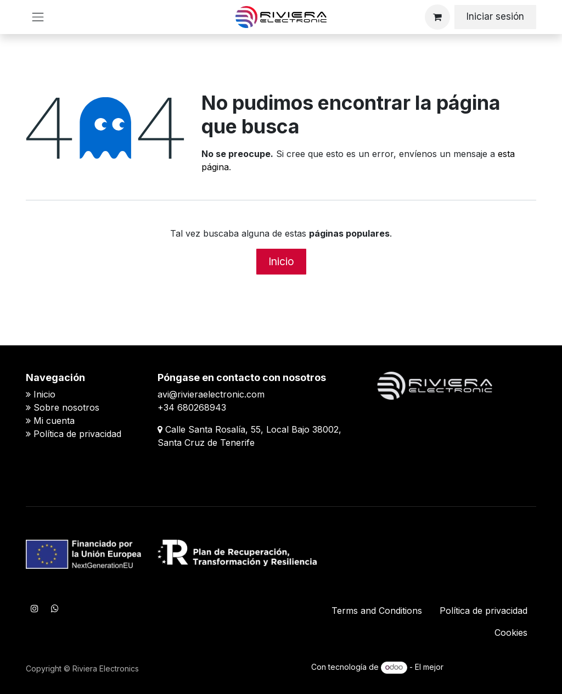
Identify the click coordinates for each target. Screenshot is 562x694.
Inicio (281, 261)
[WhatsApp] (55, 608)
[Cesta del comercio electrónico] (437, 17)
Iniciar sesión (495, 16)
